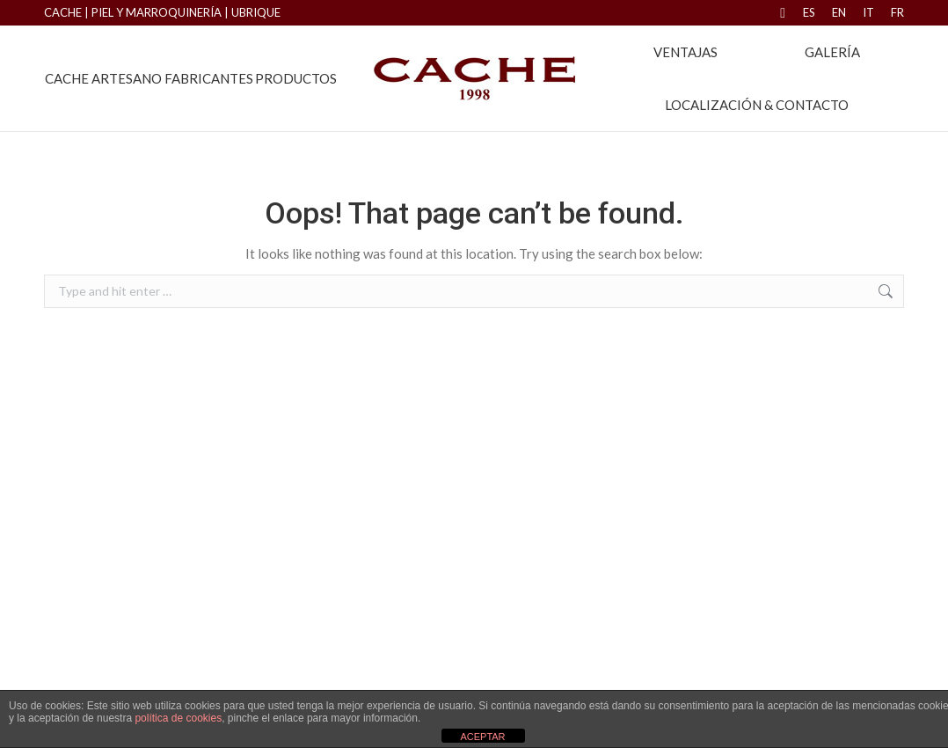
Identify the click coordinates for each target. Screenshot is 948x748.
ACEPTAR (482, 736)
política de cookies (178, 718)
